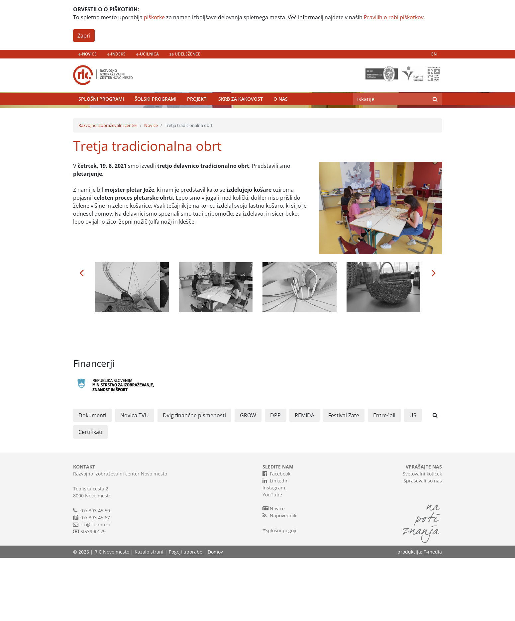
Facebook (276, 536)
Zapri (83, 35)
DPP (275, 478)
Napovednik (279, 578)
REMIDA (304, 478)
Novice (151, 188)
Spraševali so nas (422, 544)
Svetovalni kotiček (422, 537)
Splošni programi (101, 114)
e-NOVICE (87, 54)
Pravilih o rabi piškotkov (394, 17)
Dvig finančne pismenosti (194, 478)
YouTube (272, 558)
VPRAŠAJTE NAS (424, 530)
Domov (215, 615)
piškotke (154, 17)
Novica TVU (134, 478)
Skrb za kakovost (240, 114)
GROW (248, 478)
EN (434, 54)
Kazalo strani (149, 615)
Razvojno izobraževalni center (107, 188)
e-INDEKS (116, 54)
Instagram (273, 551)
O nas (280, 114)
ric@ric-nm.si (95, 587)
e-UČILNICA (147, 54)
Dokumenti (92, 478)
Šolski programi (155, 114)
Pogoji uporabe (185, 615)
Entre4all (384, 478)
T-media (433, 615)
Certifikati (90, 495)
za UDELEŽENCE (184, 54)
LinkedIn (275, 543)
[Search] (390, 114)
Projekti (197, 114)
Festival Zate (343, 478)
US (412, 478)
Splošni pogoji (280, 593)
